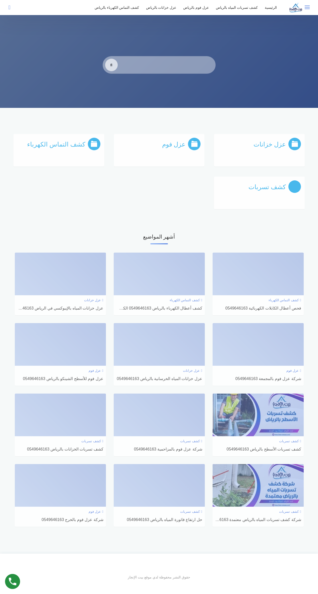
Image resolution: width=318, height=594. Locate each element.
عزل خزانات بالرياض (161, 8)
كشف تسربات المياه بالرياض (237, 8)
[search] (111, 72)
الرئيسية (271, 8)
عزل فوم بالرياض (196, 8)
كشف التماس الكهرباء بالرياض (117, 8)
